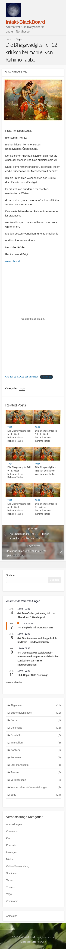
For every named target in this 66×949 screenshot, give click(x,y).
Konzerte (36, 750)
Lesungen (11, 852)
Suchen (10, 575)
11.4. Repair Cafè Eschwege (32, 675)
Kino (8, 838)
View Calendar (14, 682)
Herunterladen (46, 377)
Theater (10, 887)
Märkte (10, 859)
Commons (36, 728)
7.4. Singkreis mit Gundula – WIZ (35, 627)
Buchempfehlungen (36, 713)
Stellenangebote (36, 765)
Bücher (36, 720)
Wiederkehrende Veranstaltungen (36, 787)
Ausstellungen (14, 824)
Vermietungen (36, 780)
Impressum (48, 937)
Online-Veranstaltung (17, 866)
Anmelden (11, 916)
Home (8, 39)
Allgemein (36, 705)
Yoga (18, 39)
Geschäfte (36, 735)
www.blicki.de (13, 261)
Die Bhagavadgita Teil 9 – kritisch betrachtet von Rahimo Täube (19, 472)
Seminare (36, 757)
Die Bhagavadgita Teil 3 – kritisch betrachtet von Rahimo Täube (46, 508)
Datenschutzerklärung (33, 941)
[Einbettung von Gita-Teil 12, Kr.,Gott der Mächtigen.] (33, 319)
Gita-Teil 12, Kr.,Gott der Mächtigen (21, 377)
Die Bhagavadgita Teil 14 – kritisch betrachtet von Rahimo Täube (46, 435)
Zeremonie (12, 901)
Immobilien (36, 743)
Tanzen (36, 772)
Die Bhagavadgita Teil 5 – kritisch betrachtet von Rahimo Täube (19, 435)
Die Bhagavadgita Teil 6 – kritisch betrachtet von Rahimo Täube (19, 508)
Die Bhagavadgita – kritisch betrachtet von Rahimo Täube (45, 470)
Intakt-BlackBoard (31, 937)
